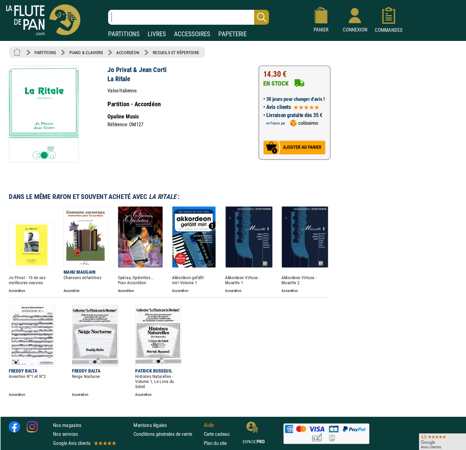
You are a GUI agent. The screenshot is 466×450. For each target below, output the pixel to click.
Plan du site (215, 443)
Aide (209, 425)
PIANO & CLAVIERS (86, 52)
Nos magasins (67, 425)
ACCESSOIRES (192, 34)
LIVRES (157, 34)
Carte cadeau (216, 434)
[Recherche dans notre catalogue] (188, 17)
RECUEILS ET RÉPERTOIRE (176, 52)
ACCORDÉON (127, 52)
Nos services (65, 434)
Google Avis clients (84, 443)
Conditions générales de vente (167, 434)
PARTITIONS (124, 34)
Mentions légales (150, 425)
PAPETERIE (232, 34)
